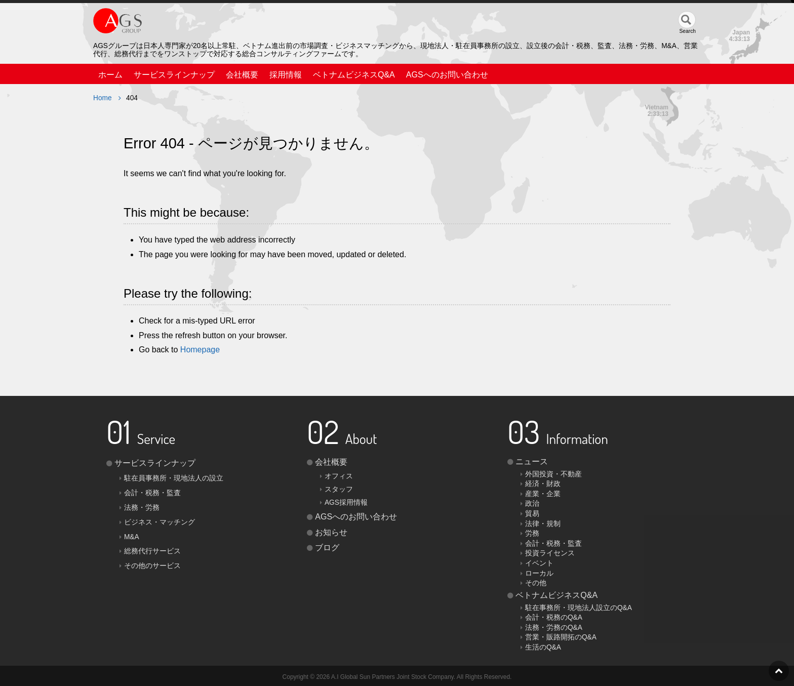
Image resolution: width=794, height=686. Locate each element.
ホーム (110, 74)
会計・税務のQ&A (553, 617)
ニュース (531, 461)
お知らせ (331, 532)
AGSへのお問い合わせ (447, 74)
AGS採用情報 (346, 502)
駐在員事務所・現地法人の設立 (173, 478)
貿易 (532, 513)
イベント (539, 563)
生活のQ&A (543, 647)
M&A (131, 537)
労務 (532, 533)
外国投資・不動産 (553, 474)
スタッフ (339, 489)
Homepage (200, 349)
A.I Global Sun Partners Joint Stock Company (392, 676)
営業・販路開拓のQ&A (561, 637)
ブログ (327, 547)
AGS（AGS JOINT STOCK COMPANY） (174, 23)
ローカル (539, 573)
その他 (535, 583)
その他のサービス (152, 566)
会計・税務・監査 (152, 493)
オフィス (339, 476)
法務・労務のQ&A (553, 627)
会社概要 (242, 74)
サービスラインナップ (174, 74)
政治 (532, 503)
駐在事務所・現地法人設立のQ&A (578, 608)
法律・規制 (543, 524)
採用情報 (285, 74)
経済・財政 (543, 484)
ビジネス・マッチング (159, 522)
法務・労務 (142, 507)
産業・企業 (543, 494)
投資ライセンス (550, 553)
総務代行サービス (152, 551)
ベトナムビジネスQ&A (354, 74)
